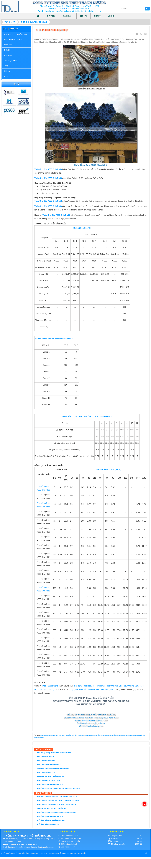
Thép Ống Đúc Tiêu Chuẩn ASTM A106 (50, 816)
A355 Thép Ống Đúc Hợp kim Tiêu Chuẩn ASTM (53, 768)
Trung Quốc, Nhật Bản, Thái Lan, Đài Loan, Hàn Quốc (90, 689)
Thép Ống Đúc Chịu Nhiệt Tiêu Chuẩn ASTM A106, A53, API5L (58, 800)
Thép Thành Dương (50, 686)
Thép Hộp (8, 55)
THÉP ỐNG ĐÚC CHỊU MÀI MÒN (48, 824)
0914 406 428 (63, 9)
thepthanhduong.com (46, 847)
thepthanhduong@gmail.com (19, 847)
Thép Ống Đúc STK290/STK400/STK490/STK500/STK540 (56, 812)
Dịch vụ (7, 71)
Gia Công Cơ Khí (10, 61)
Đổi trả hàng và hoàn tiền (69, 841)
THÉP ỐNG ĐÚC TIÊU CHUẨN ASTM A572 (51, 776)
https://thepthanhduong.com (28, 853)
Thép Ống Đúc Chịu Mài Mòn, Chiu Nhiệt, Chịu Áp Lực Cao (56, 804)
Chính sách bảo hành (68, 844)
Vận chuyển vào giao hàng (70, 838)
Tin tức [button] (97, 16)
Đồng (6, 66)
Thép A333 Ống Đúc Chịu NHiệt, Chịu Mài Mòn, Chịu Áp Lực (57, 796)
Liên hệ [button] (111, 16)
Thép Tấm (8, 45)
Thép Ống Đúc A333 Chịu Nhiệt (56, 215)
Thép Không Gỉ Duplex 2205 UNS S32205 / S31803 (54, 753)
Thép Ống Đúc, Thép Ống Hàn (15, 34)
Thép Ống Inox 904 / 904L (46, 757)
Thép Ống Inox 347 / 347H (46, 761)
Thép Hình (8, 50)
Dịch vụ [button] (83, 16)
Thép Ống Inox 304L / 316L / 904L (48, 780)
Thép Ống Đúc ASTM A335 (46, 772)
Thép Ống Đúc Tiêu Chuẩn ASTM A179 (50, 784)
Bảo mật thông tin (67, 847)
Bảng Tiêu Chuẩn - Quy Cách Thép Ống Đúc (51, 808)
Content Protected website (76, 853)
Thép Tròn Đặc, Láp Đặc (13, 40)
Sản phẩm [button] (68, 16)
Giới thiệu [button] (51, 16)
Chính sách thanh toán (68, 836)
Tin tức (7, 76)
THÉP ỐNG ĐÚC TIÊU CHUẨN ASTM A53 (50, 820)
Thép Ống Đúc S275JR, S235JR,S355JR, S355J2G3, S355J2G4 (58, 788)
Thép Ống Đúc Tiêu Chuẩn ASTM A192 (50, 764)
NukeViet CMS (53, 853)
